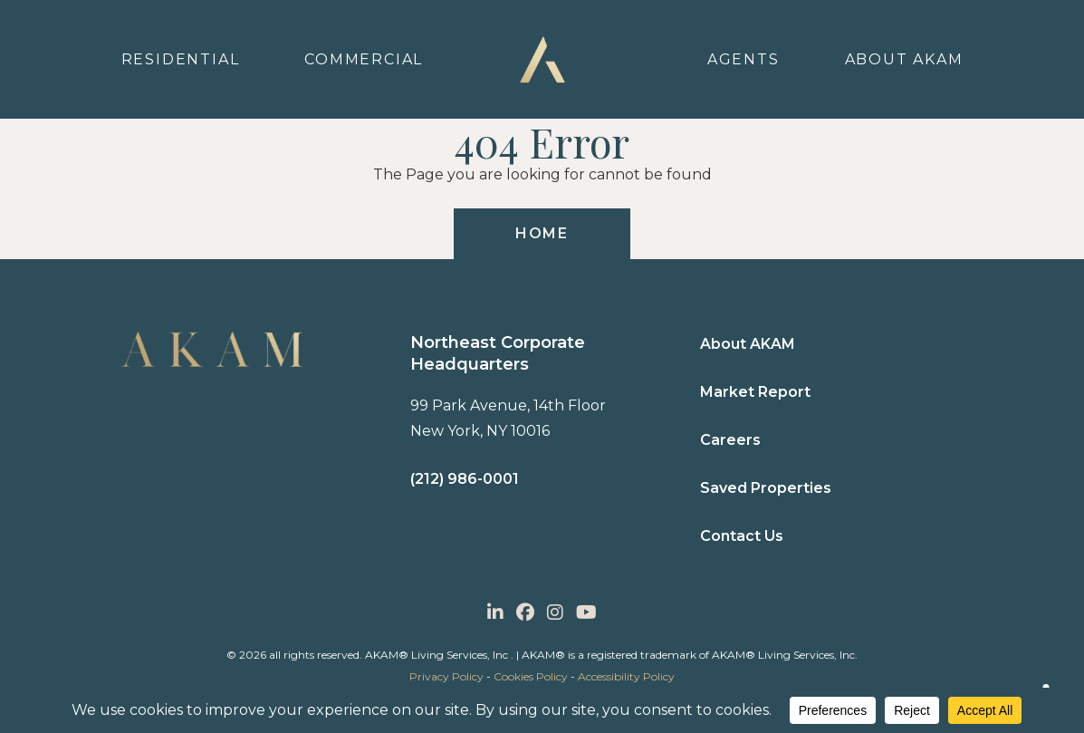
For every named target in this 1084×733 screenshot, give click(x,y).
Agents (743, 59)
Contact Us (741, 536)
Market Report (755, 391)
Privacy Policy (446, 676)
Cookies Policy (531, 676)
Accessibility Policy (626, 676)
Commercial (363, 59)
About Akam (904, 59)
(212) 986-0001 (464, 478)
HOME (542, 233)
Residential (180, 59)
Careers (730, 439)
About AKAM (747, 343)
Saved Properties (765, 488)
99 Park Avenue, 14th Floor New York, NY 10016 (508, 418)
